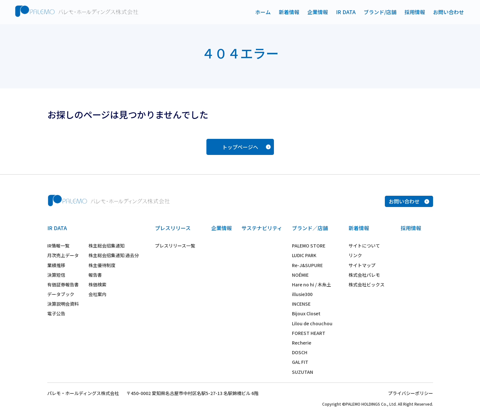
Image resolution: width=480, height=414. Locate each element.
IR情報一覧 (58, 245)
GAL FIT (300, 362)
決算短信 (56, 275)
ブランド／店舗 (310, 228)
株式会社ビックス (367, 284)
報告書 (95, 275)
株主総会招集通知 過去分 (113, 255)
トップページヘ (246, 147)
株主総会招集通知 (106, 245)
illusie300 (302, 294)
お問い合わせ (448, 12)
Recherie (301, 342)
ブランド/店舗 (380, 12)
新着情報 (289, 12)
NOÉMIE (300, 275)
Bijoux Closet (306, 313)
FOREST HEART (308, 333)
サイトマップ (362, 265)
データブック (60, 294)
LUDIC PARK (304, 255)
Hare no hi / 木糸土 (311, 284)
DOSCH (299, 352)
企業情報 (317, 12)
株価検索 (97, 284)
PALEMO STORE (308, 245)
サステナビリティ (261, 228)
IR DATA (346, 12)
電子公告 (56, 313)
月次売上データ (63, 255)
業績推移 (56, 265)
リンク (355, 255)
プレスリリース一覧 (175, 245)
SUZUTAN (302, 372)
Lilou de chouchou (312, 323)
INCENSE (301, 304)
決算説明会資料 (63, 304)
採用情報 (414, 12)
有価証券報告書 (63, 284)
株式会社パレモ (364, 275)
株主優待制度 (101, 265)
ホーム (263, 12)
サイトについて (364, 245)
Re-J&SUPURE (307, 265)
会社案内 (97, 294)
